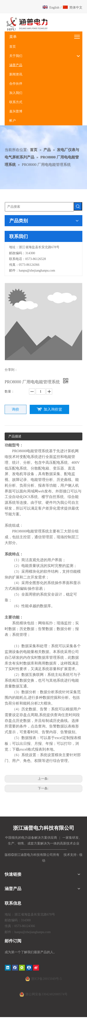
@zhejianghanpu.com (41, 270)
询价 (15, 409)
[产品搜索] (39, 206)
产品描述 (14, 436)
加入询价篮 (53, 409)
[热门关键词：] (78, 206)
